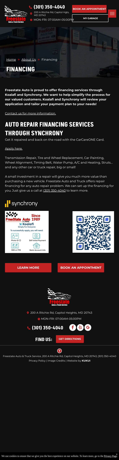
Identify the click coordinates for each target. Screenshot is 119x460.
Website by (74, 360)
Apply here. (13, 148)
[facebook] (72, 328)
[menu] (112, 13)
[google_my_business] (87, 328)
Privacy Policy (37, 360)
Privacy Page (110, 456)
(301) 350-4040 (54, 190)
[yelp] (80, 328)
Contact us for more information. (30, 113)
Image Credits (56, 360)
